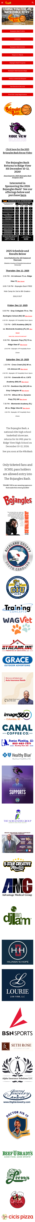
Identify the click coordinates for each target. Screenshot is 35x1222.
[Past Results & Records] (17, 86)
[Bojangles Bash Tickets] (17, 31)
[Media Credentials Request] (17, 78)
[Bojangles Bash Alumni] (17, 47)
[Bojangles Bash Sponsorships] (17, 70)
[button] (2, 2)
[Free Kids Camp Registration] (17, 94)
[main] (17, 151)
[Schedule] (17, 39)
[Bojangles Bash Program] (17, 63)
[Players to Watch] (17, 55)
